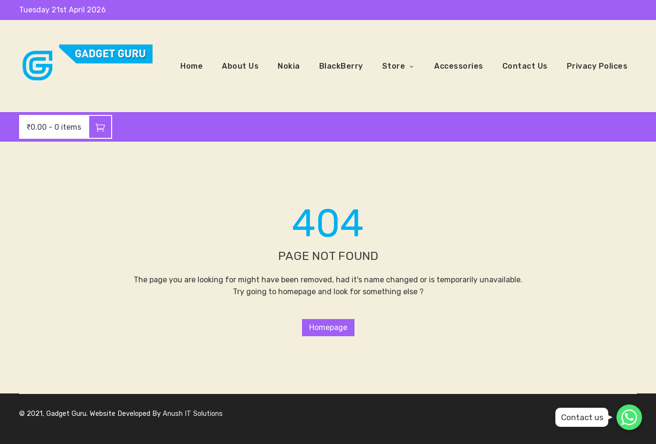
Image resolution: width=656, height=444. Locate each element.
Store (399, 66)
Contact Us (525, 66)
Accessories (458, 66)
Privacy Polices (597, 66)
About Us (240, 66)
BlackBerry (341, 66)
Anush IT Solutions (193, 414)
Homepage (328, 327)
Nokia (289, 66)
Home (191, 66)
